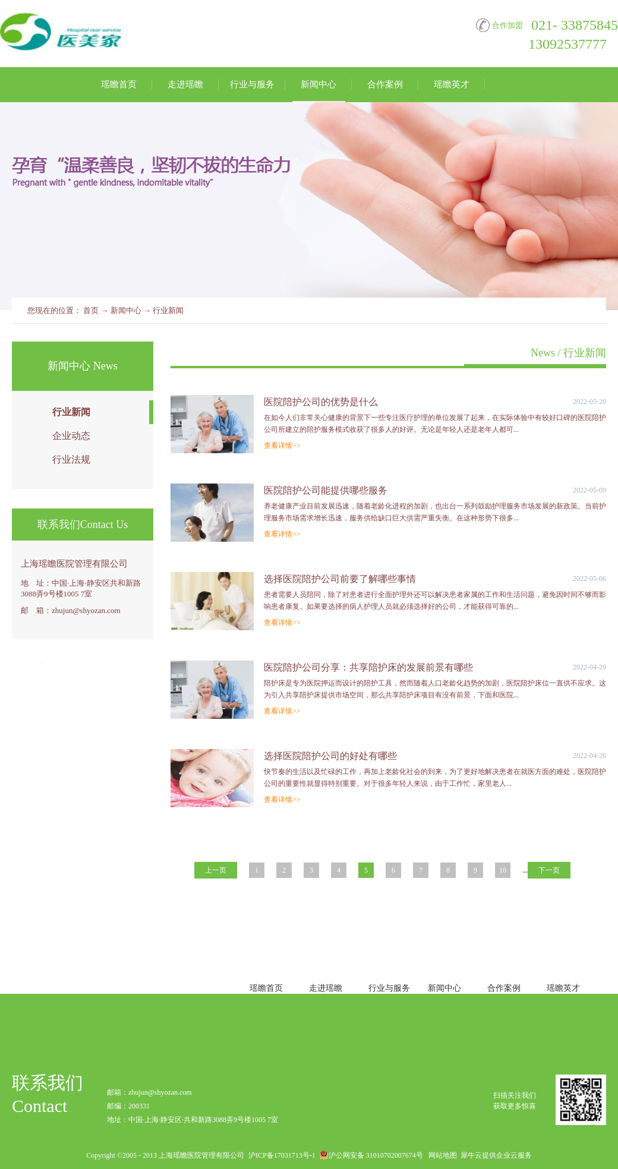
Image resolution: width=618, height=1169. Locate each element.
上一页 (215, 870)
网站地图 (441, 1155)
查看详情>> (282, 445)
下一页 (549, 870)
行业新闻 (168, 310)
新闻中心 (126, 310)
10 (502, 870)
